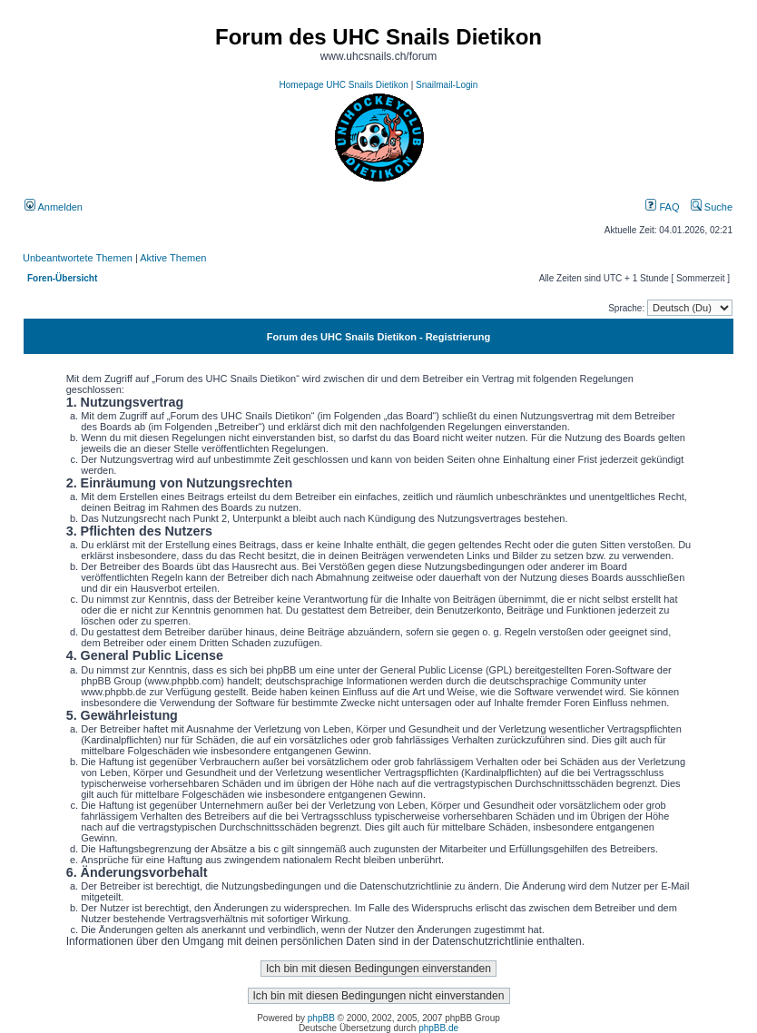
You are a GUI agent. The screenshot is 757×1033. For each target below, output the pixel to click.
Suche (711, 207)
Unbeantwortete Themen (78, 257)
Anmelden (54, 207)
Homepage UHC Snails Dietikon (344, 85)
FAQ (662, 207)
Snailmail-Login (446, 85)
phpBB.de (438, 1028)
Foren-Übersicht (62, 278)
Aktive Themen (173, 257)
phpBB (321, 1018)
